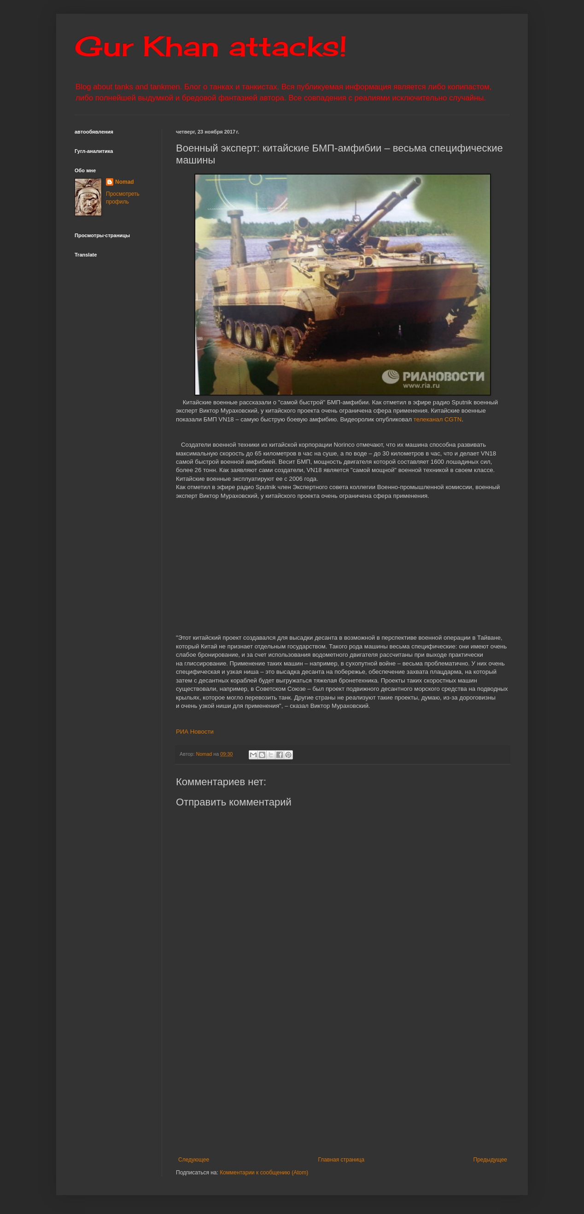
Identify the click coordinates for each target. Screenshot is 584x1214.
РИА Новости (195, 731)
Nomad (124, 182)
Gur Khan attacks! (211, 46)
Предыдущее (490, 1159)
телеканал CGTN (438, 419)
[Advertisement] (380, 1080)
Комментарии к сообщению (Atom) (264, 1172)
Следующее (193, 1159)
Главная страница (341, 1159)
